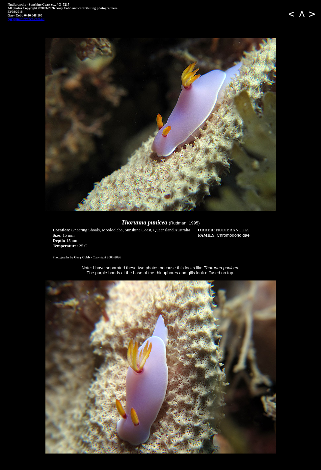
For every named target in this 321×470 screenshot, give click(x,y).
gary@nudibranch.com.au (26, 19)
